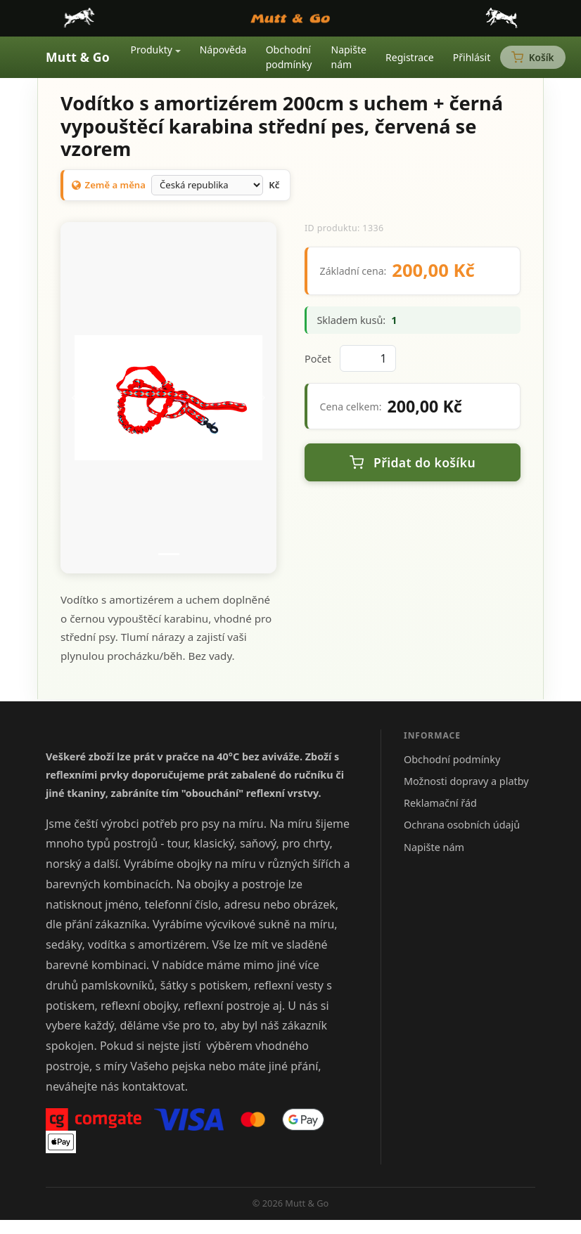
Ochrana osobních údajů (462, 824)
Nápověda (223, 49)
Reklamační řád (440, 803)
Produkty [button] (151, 49)
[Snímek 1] (168, 554)
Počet (318, 358)
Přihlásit (471, 57)
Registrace (409, 57)
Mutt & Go (78, 56)
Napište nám (348, 57)
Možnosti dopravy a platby (466, 781)
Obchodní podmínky (289, 57)
